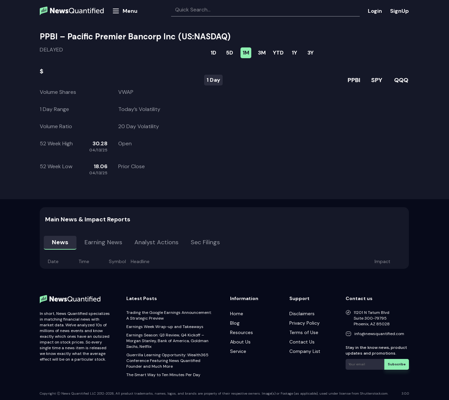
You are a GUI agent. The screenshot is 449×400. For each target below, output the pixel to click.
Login (375, 10)
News (60, 242)
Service (238, 351)
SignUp (399, 10)
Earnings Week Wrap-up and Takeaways (164, 326)
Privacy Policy (304, 323)
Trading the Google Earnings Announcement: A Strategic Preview (169, 315)
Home (236, 314)
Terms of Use (303, 332)
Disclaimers (302, 314)
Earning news (103, 242)
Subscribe (397, 364)
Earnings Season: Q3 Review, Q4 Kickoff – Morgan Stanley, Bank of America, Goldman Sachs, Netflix (167, 340)
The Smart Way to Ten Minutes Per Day (163, 374)
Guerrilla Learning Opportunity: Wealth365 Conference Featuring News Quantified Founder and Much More (167, 360)
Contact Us (302, 342)
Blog (234, 323)
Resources (241, 332)
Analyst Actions (156, 242)
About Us (240, 342)
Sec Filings (205, 242)
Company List (304, 351)
